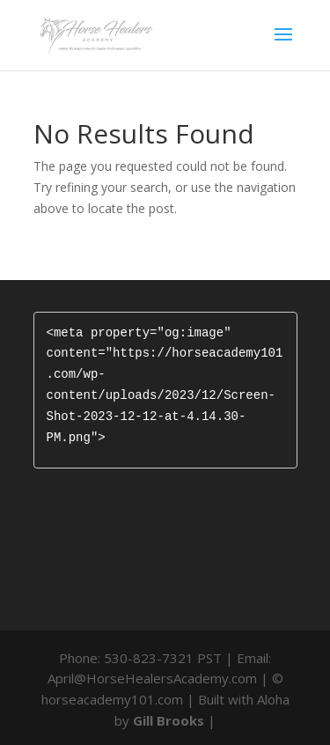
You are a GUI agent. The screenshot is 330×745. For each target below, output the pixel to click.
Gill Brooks (168, 720)
